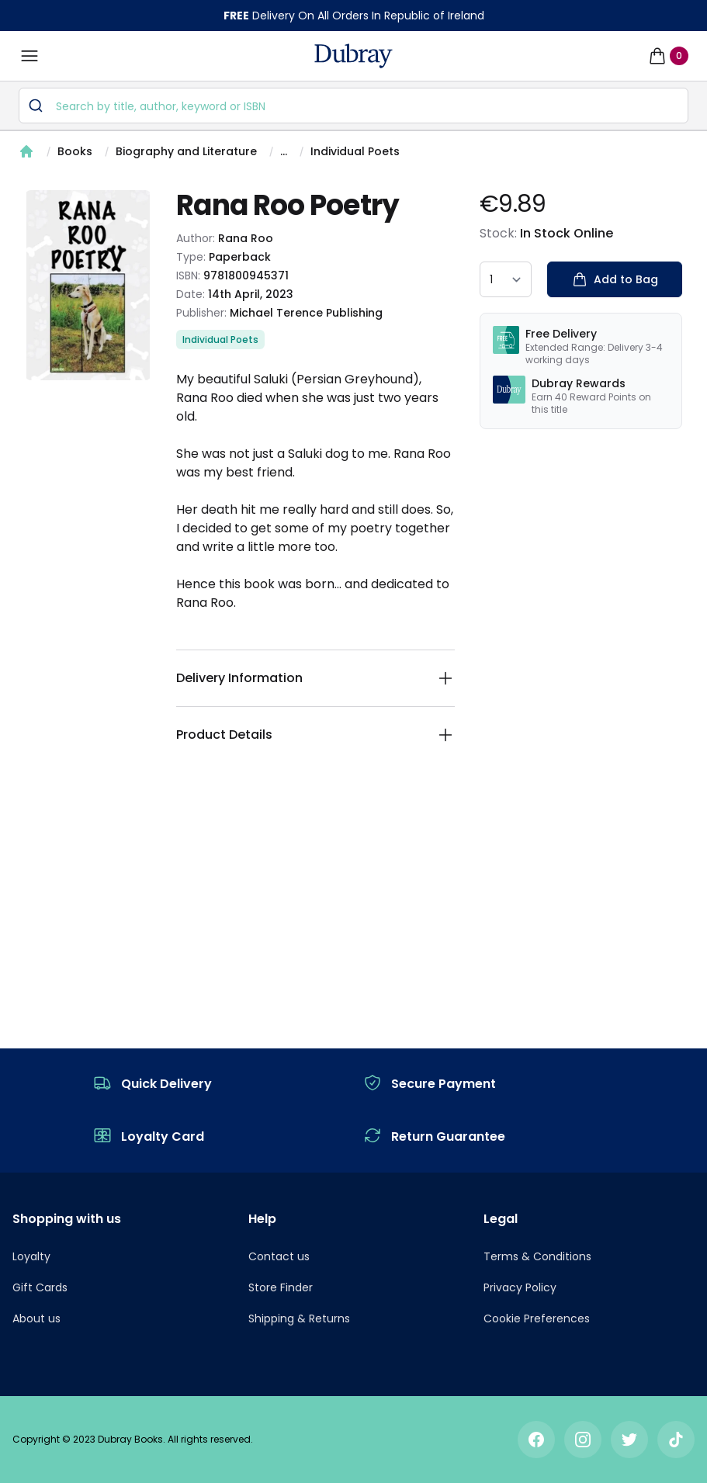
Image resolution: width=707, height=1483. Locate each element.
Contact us (279, 1256)
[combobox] (353, 105)
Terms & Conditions (537, 1256)
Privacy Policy (519, 1287)
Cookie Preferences (536, 1318)
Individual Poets (355, 151)
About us (36, 1318)
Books (74, 151)
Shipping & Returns (299, 1318)
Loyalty (31, 1256)
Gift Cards (40, 1287)
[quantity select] (506, 279)
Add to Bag (615, 279)
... (283, 151)
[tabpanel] (88, 285)
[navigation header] (353, 55)
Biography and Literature (186, 151)
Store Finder (280, 1287)
